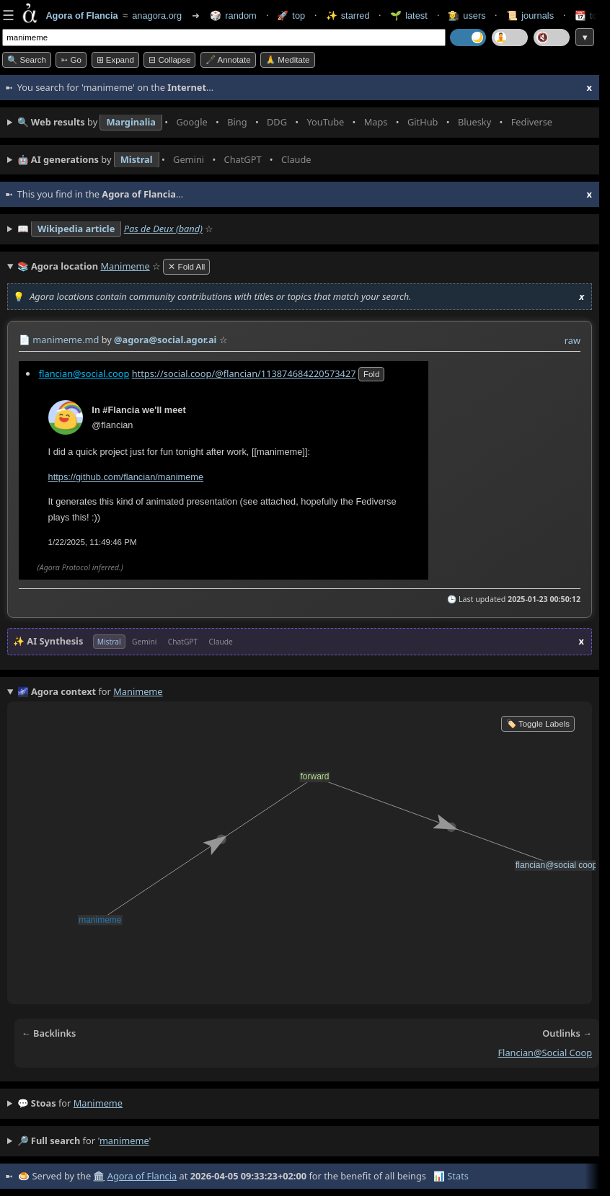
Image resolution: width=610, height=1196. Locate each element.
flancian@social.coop (84, 372)
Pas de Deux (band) (163, 228)
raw (572, 340)
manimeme (98, 1103)
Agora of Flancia (142, 1175)
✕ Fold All (186, 266)
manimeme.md (65, 339)
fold (371, 373)
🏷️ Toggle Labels (538, 723)
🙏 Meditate (287, 60)
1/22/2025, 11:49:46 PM (92, 541)
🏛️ (99, 1175)
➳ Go (71, 60)
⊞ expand (115, 60)
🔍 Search (26, 60)
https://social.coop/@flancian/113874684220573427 (244, 372)
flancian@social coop (545, 1052)
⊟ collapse (169, 60)
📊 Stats (451, 1175)
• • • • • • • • (288, 122)
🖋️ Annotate (228, 60)
